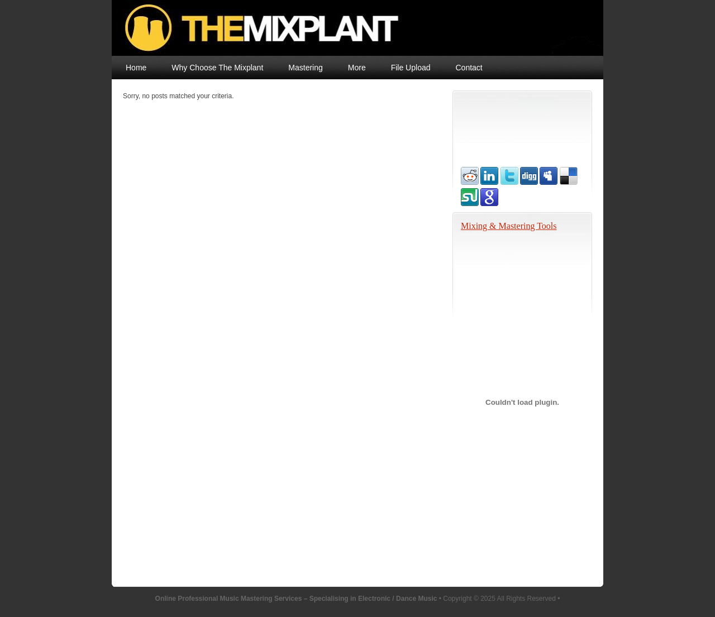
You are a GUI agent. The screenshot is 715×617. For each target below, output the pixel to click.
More (357, 67)
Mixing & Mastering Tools (508, 226)
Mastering (305, 67)
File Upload (411, 67)
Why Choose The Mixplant (217, 67)
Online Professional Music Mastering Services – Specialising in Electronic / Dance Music (339, 28)
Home (136, 67)
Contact (469, 67)
